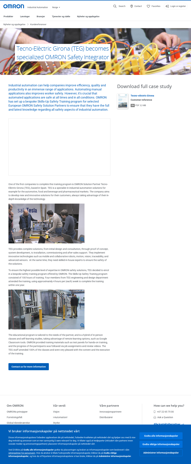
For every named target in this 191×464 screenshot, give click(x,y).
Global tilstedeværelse (18, 422)
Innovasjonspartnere (110, 411)
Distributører (106, 417)
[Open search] (119, 6)
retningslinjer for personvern (21, 453)
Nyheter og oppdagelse (88, 16)
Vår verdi (59, 405)
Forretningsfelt (14, 417)
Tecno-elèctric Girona (142, 95)
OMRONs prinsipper (17, 411)
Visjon (56, 411)
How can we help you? (169, 405)
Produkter (8, 16)
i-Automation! (60, 417)
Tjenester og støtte (61, 16)
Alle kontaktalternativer (169, 424)
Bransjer (41, 16)
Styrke (56, 422)
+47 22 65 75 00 (164, 411)
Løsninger (25, 16)
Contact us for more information (28, 366)
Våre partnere (109, 405)
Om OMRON (15, 405)
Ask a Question (163, 417)
